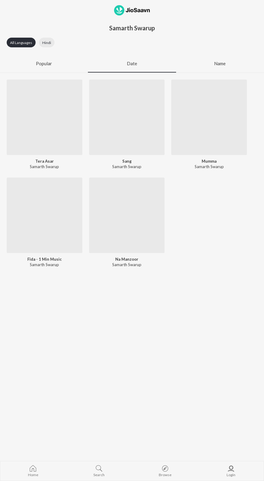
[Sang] (127, 117)
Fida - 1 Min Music (44, 259)
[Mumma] (209, 117)
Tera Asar (44, 161)
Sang (127, 161)
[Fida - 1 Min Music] (44, 215)
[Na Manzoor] (127, 215)
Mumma (209, 161)
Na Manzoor (126, 259)
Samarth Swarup (44, 166)
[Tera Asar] (44, 117)
